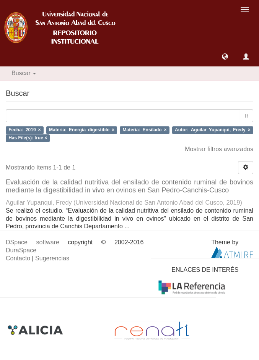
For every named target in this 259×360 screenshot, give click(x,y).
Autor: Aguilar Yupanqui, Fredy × (213, 130)
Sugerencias (52, 258)
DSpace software (32, 242)
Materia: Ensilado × (145, 130)
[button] (225, 56)
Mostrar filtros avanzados (219, 149)
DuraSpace (21, 250)
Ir (246, 116)
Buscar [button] (23, 73)
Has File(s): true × (27, 137)
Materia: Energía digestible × (81, 130)
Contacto (18, 258)
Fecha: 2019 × (24, 130)
